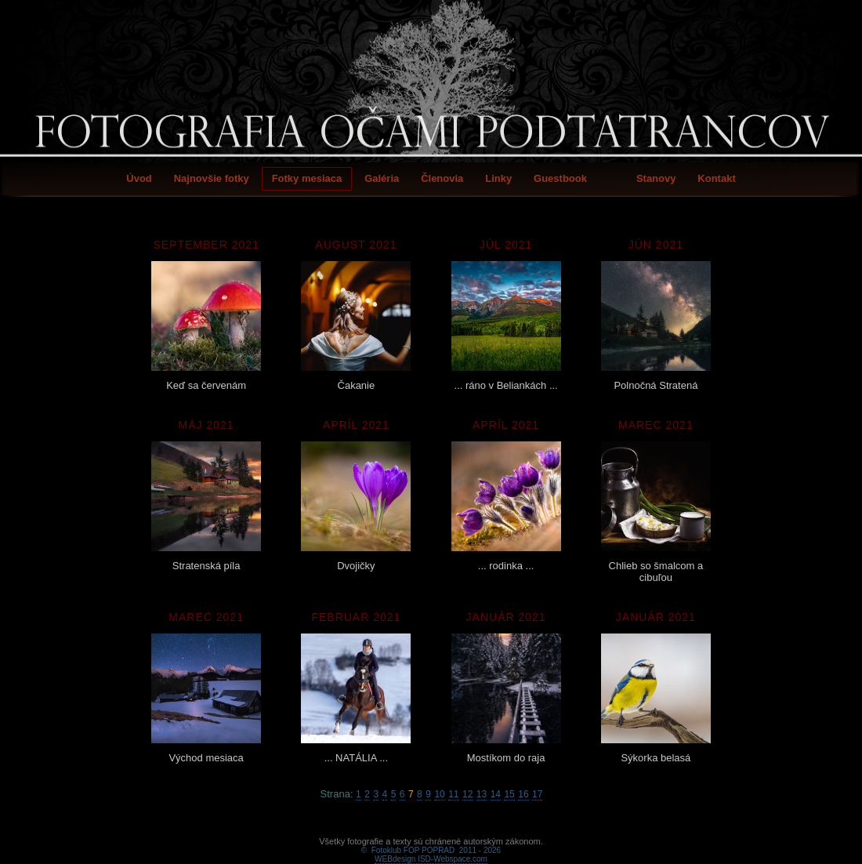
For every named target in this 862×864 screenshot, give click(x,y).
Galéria (381, 178)
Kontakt (716, 178)
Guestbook (560, 178)
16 (523, 794)
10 (439, 794)
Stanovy (656, 178)
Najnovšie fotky (211, 178)
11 (453, 794)
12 (467, 794)
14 (496, 794)
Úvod (139, 178)
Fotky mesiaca (307, 178)
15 (509, 794)
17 (537, 794)
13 (481, 794)
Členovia (442, 178)
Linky (498, 178)
